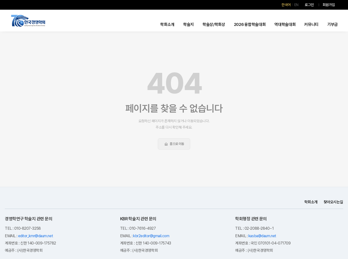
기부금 (332, 24)
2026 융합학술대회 (250, 24)
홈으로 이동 (174, 144)
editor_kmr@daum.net (35, 236)
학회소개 (167, 24)
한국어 (286, 5)
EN (296, 5)
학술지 (188, 24)
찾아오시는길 (333, 202)
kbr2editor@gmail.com (151, 236)
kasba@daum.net (262, 236)
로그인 (309, 5)
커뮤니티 (311, 24)
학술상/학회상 (214, 24)
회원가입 (329, 5)
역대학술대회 (285, 24)
